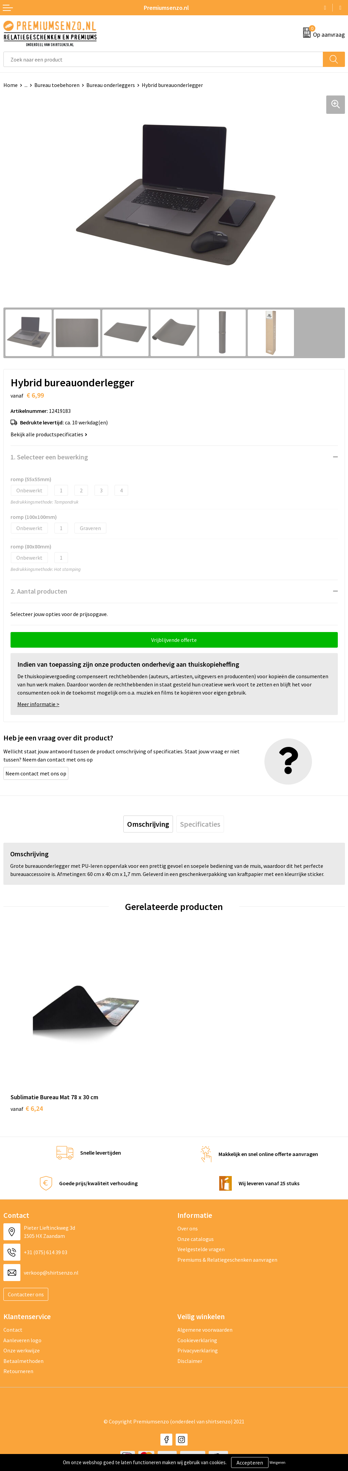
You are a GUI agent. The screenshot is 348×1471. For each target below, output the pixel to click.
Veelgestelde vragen (201, 1249)
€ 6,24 (27, 1108)
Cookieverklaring (197, 1340)
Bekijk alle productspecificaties (49, 434)
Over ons (187, 1228)
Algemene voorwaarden (204, 1329)
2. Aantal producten (39, 591)
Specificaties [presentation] (200, 824)
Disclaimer (189, 1361)
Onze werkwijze (21, 1350)
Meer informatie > (38, 704)
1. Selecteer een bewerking (49, 457)
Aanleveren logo (22, 1340)
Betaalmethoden (23, 1361)
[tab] (148, 824)
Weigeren (277, 1462)
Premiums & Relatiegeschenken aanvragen (227, 1259)
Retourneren (18, 1371)
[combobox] (163, 59)
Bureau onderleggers (110, 85)
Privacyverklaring (197, 1350)
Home (10, 85)
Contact (12, 1329)
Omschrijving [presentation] (148, 824)
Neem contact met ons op (35, 773)
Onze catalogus (195, 1239)
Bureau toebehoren (57, 85)
